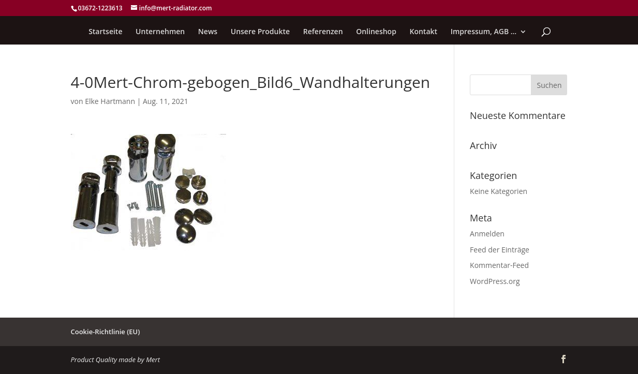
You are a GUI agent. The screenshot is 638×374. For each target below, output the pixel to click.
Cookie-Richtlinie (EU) (105, 331)
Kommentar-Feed (499, 265)
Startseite (105, 32)
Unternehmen (160, 32)
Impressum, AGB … (484, 32)
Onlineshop (376, 32)
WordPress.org (495, 281)
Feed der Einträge (499, 250)
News (207, 32)
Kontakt (424, 32)
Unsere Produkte (260, 32)
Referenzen (323, 32)
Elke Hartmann (110, 101)
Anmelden (487, 233)
